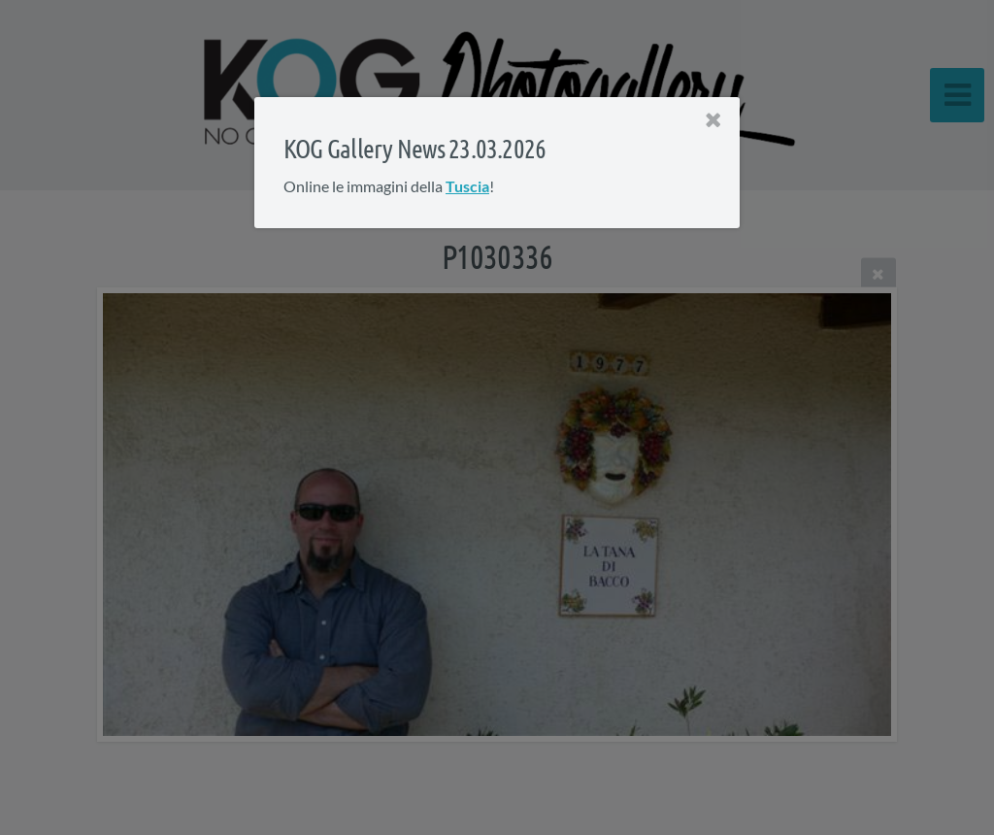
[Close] (713, 120)
